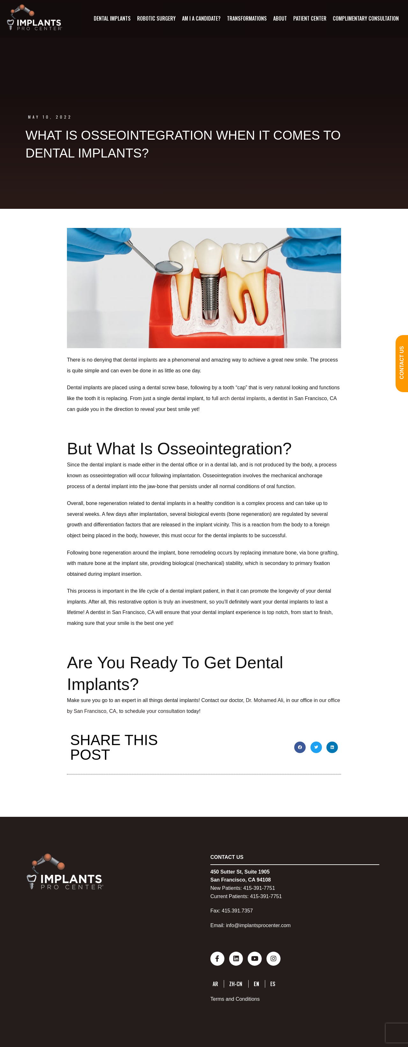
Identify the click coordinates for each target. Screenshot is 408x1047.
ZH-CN (235, 982)
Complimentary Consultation (365, 18)
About (280, 18)
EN (256, 982)
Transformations (246, 18)
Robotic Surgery (156, 18)
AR (215, 982)
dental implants (140, 359)
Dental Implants (111, 18)
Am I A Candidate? (201, 18)
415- (248, 888)
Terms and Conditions (235, 997)
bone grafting (322, 552)
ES (272, 982)
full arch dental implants (238, 398)
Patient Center (309, 18)
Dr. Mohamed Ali (264, 700)
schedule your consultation (155, 711)
